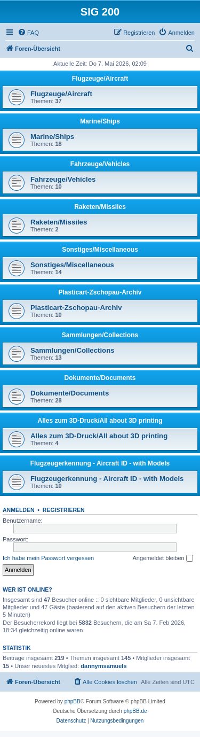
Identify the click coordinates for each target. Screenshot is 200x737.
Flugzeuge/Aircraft (100, 78)
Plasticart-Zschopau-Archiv (99, 292)
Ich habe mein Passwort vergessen (48, 558)
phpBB (73, 701)
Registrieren (64, 510)
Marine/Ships (100, 121)
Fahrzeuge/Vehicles (100, 164)
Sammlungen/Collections (100, 335)
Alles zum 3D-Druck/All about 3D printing (99, 420)
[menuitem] (28, 32)
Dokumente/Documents (99, 378)
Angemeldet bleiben (162, 558)
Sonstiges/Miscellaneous (100, 249)
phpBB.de (135, 711)
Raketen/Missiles (100, 207)
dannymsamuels (103, 666)
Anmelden (19, 510)
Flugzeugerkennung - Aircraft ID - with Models (100, 463)
